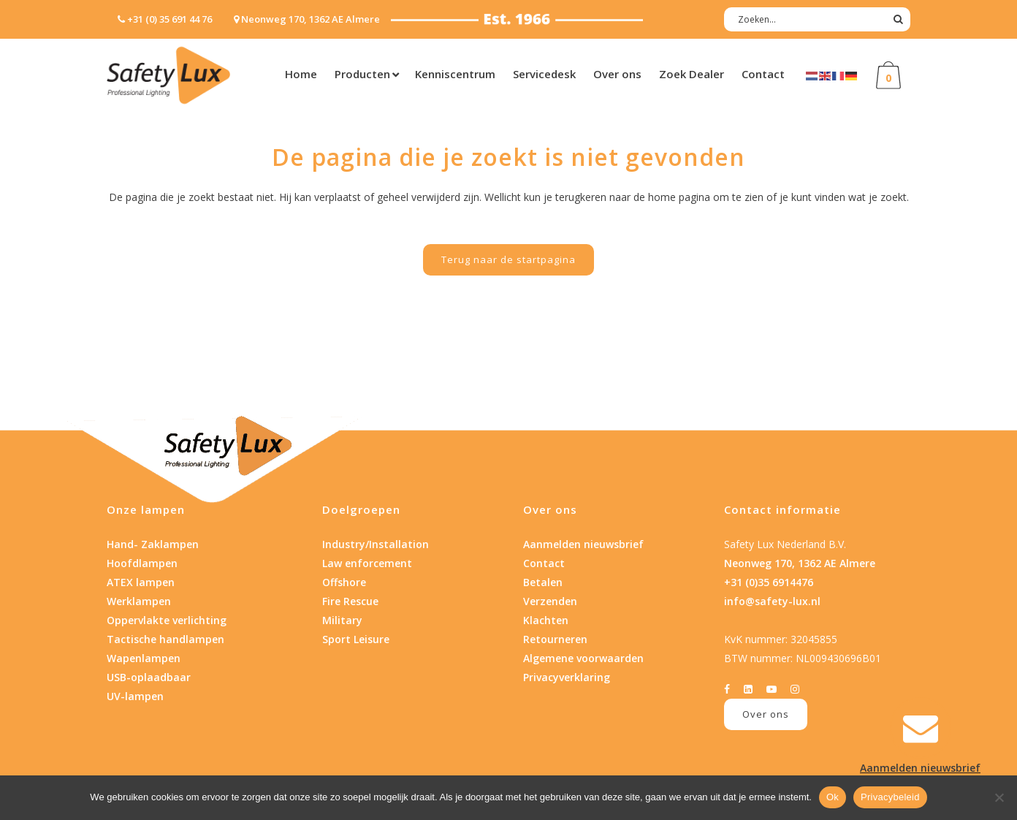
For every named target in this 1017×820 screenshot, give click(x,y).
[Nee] (998, 797)
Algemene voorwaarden (583, 658)
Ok (832, 796)
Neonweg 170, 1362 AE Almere (799, 563)
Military (342, 620)
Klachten (545, 620)
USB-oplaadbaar (149, 677)
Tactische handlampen (165, 639)
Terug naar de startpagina (508, 259)
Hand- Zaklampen (153, 544)
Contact (544, 563)
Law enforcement (367, 563)
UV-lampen (135, 696)
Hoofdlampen (142, 563)
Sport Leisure (355, 639)
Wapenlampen (143, 658)
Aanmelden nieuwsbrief (583, 544)
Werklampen (139, 601)
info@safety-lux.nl (772, 601)
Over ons (765, 714)
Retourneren (555, 639)
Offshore (344, 582)
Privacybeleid (890, 796)
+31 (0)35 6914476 (768, 582)
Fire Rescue (350, 601)
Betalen (543, 582)
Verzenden (550, 601)
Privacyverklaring (566, 677)
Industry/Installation (375, 544)
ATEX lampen (141, 582)
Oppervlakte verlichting (166, 620)
